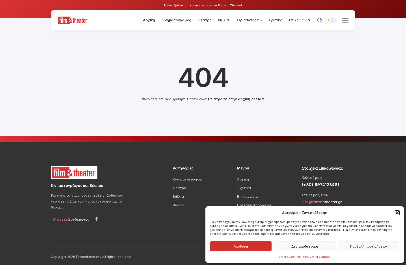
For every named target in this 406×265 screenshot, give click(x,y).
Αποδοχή (241, 246)
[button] (397, 212)
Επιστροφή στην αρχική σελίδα (236, 99)
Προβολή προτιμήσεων (368, 246)
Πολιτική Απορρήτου (317, 256)
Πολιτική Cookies (289, 256)
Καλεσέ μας (312, 177)
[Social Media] (97, 219)
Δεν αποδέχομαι (304, 246)
